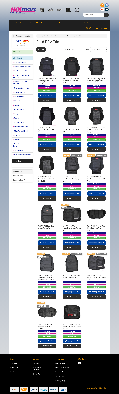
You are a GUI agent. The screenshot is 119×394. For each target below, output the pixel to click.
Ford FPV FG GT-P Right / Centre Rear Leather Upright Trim (96, 277)
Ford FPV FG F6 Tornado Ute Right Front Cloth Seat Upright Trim (96, 130)
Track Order (14, 367)
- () (89, 28)
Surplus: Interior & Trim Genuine (54, 36)
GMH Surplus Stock (57, 23)
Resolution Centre (16, 372)
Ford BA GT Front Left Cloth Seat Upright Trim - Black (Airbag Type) (47, 81)
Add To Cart (47, 100)
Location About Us (19, 180)
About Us (36, 363)
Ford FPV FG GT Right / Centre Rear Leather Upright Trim (72, 228)
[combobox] (93, 15)
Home (40, 36)
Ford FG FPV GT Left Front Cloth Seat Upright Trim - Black (71, 81)
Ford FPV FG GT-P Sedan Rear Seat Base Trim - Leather (46, 326)
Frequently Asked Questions (38, 369)
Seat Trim (70, 36)
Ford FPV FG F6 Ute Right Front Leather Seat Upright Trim (96, 179)
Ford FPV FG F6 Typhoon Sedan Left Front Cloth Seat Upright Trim (47, 179)
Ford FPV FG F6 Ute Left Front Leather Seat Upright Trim (71, 179)
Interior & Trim (74, 23)
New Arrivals (17, 23)
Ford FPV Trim (80, 36)
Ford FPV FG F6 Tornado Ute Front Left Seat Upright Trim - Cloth (72, 130)
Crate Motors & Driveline (35, 23)
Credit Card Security (62, 367)
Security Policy (60, 381)
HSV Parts (87, 23)
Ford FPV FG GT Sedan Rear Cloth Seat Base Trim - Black (96, 228)
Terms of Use (59, 376)
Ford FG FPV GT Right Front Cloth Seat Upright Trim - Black (96, 81)
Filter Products (19, 52)
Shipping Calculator (47, 95)
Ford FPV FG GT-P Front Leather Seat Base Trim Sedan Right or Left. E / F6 (46, 277)
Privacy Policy (59, 372)
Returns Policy (18, 176)
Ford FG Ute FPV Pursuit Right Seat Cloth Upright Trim (46, 130)
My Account (14, 363)
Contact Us (36, 374)
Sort (87, 49)
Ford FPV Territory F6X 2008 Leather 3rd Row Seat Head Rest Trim (72, 326)
